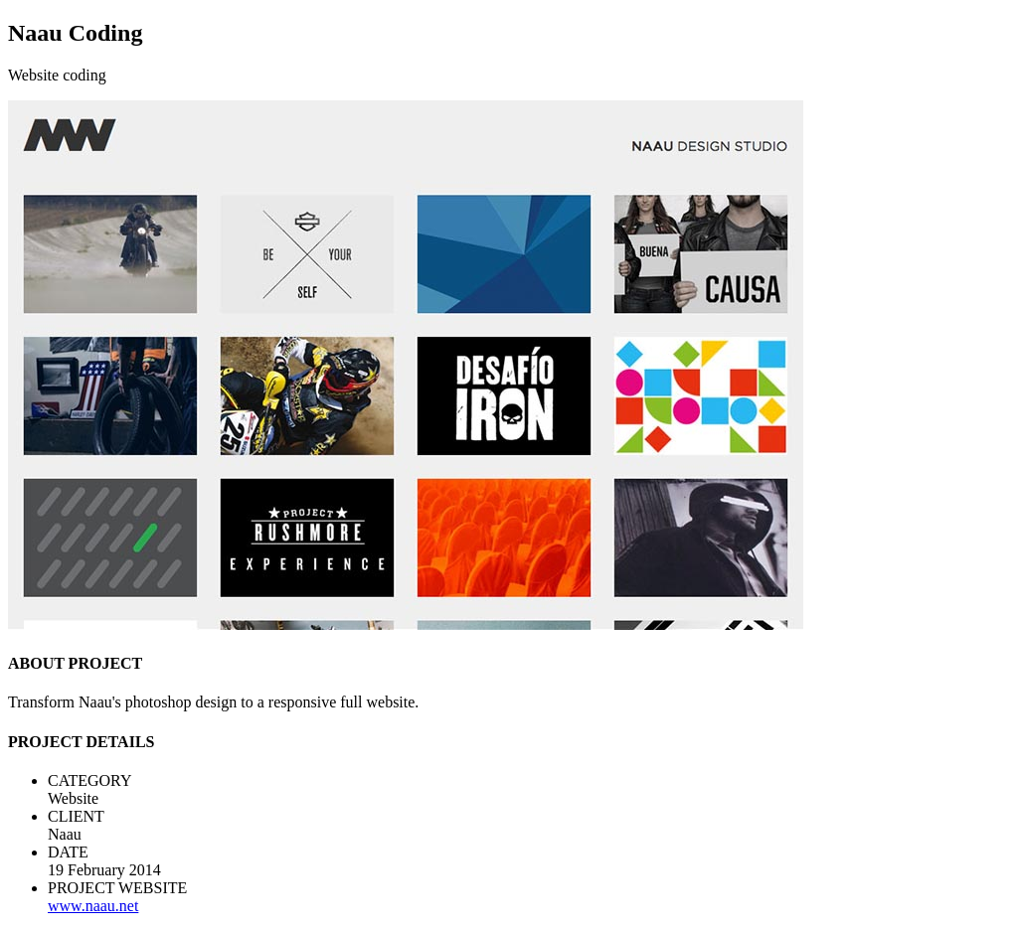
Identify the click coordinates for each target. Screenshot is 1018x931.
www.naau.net (93, 905)
